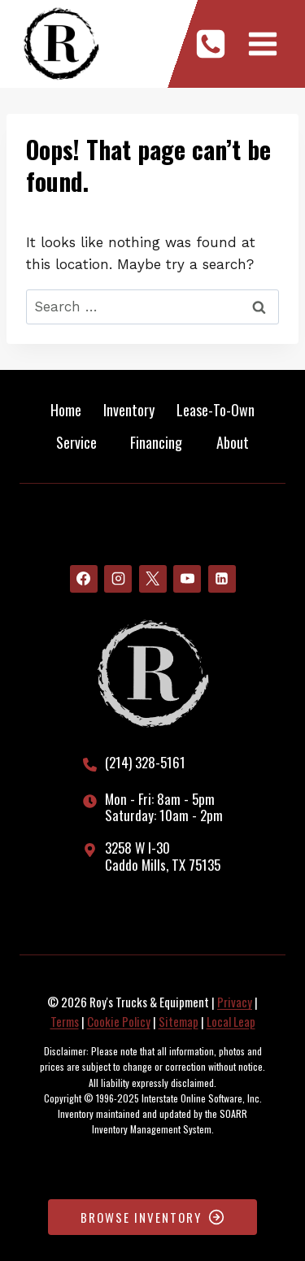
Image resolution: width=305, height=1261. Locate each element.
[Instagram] (118, 579)
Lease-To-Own (215, 409)
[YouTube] (187, 579)
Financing (156, 442)
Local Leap (231, 1021)
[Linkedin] (222, 579)
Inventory (129, 409)
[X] (153, 579)
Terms (64, 1021)
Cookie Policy (118, 1021)
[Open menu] (262, 43)
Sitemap (178, 1021)
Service (76, 442)
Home (65, 409)
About (232, 442)
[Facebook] (84, 579)
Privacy (234, 1002)
